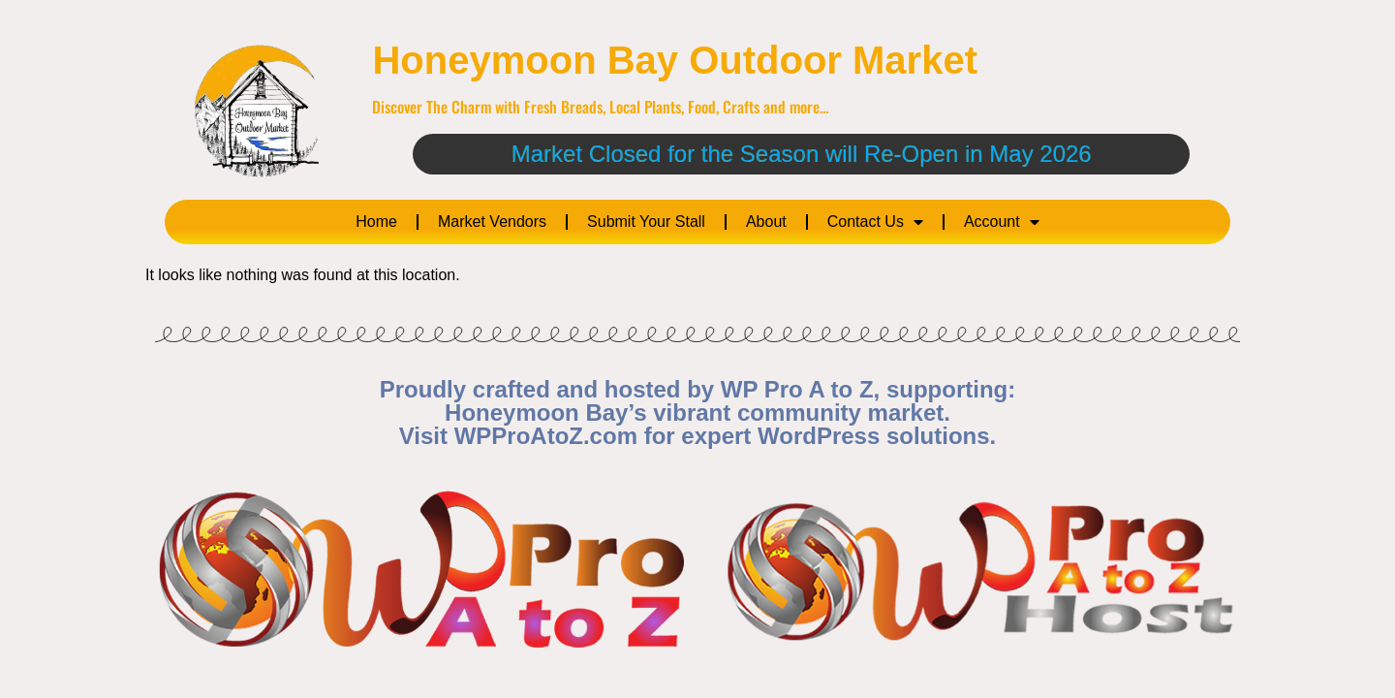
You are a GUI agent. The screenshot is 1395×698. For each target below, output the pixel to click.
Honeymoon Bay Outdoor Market (674, 60)
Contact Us (875, 222)
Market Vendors (492, 221)
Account (1001, 222)
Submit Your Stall (646, 221)
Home (376, 221)
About (766, 221)
